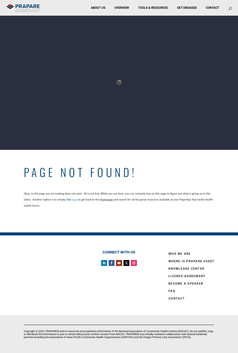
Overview (122, 8)
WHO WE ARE (179, 254)
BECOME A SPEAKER (185, 283)
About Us (98, 8)
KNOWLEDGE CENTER (186, 268)
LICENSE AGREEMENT (186, 276)
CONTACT (176, 298)
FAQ (171, 291)
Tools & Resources (153, 8)
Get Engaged (187, 8)
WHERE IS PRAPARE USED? (191, 261)
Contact (212, 8)
